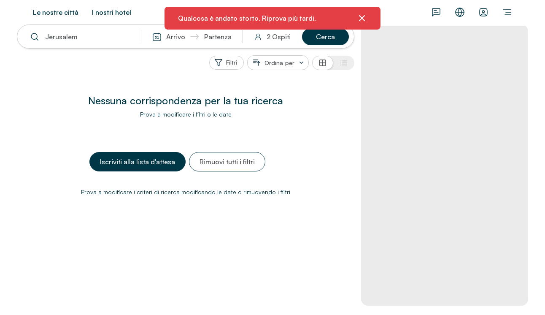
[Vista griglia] (322, 63)
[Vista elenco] (343, 63)
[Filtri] (226, 62)
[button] (325, 36)
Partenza (218, 37)
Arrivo (175, 37)
